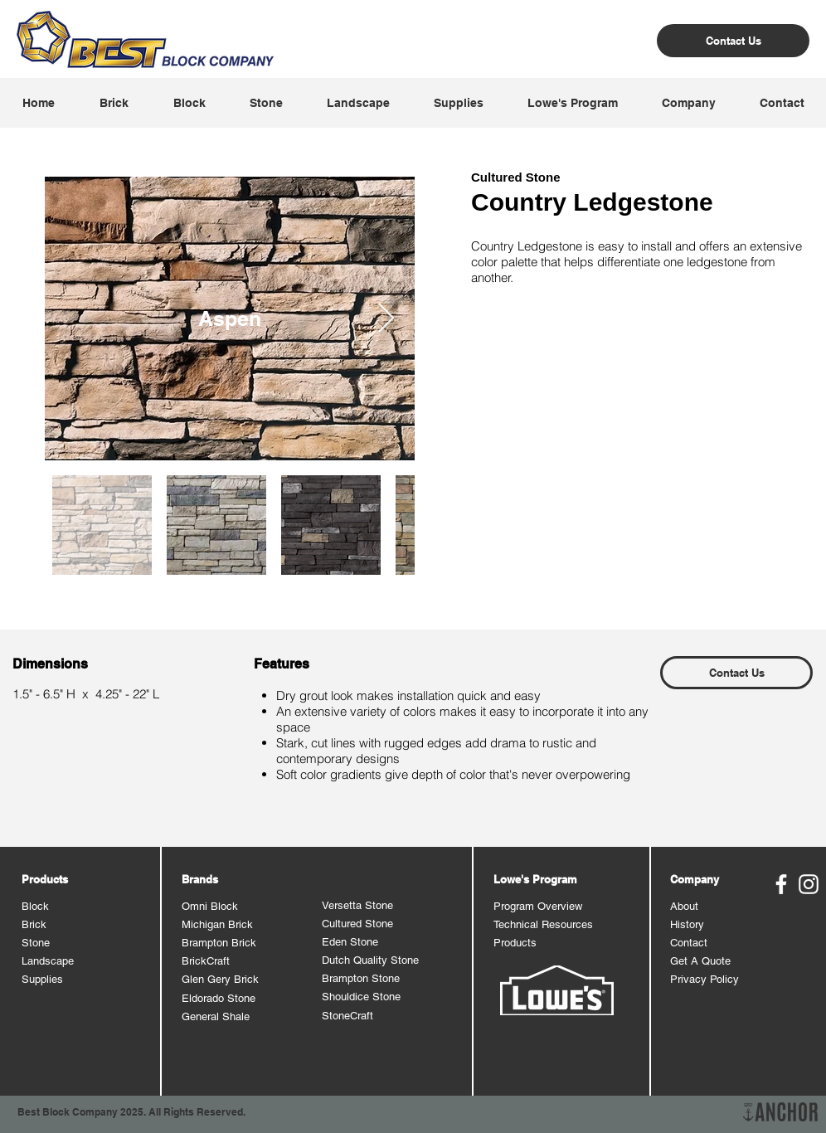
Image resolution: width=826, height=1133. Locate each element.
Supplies (42, 979)
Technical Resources (543, 924)
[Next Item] (386, 319)
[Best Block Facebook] (781, 884)
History (687, 924)
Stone (36, 942)
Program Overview (537, 906)
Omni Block (210, 906)
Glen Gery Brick (220, 979)
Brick (34, 924)
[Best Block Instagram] (808, 884)
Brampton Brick (219, 942)
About (684, 906)
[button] (113, 103)
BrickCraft (206, 961)
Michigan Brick (217, 924)
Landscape (48, 961)
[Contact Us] (733, 40)
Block (35, 906)
